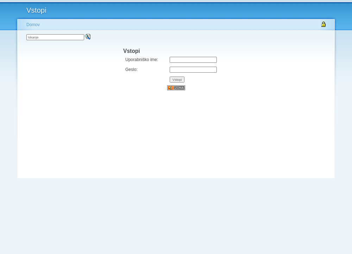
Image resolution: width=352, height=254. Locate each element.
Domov (33, 24)
